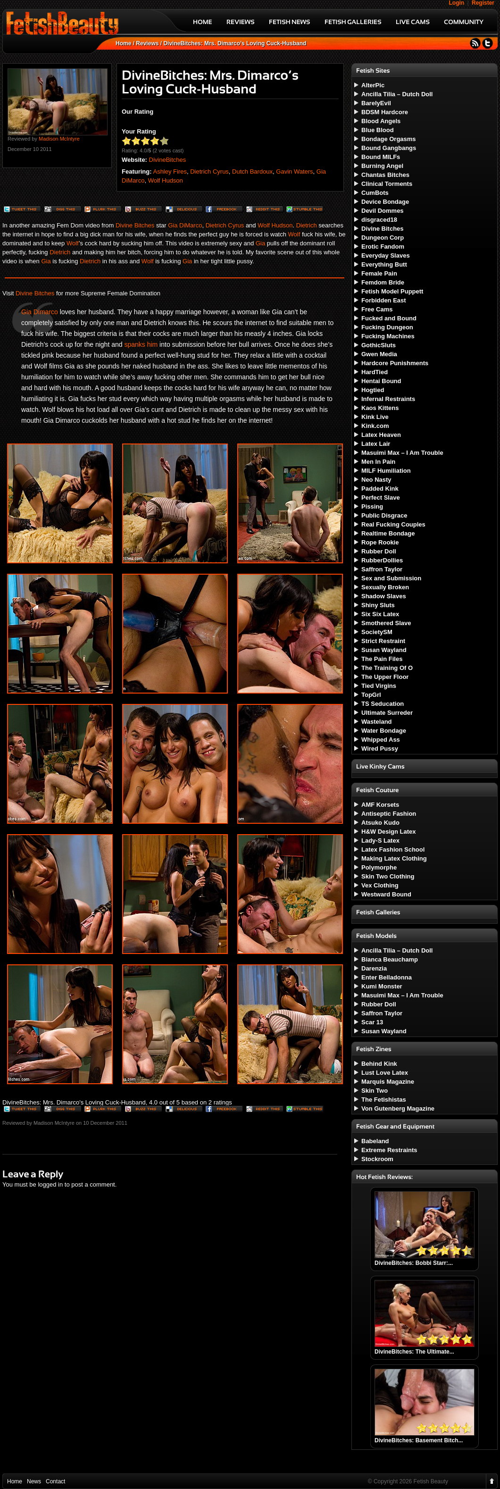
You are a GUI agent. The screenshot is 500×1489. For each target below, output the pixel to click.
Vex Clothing (380, 885)
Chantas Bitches (385, 174)
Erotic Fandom (382, 246)
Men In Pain (378, 461)
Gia (260, 243)
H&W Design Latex (388, 831)
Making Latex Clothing (394, 858)
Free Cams (376, 309)
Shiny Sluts (378, 605)
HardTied (374, 372)
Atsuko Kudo (380, 822)
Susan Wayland (384, 649)
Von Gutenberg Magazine (397, 1108)
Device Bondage (385, 201)
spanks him (141, 344)
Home (123, 43)
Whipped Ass (380, 739)
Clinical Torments (386, 183)
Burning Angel (382, 165)
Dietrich (306, 225)
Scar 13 (372, 1022)
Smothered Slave (386, 623)
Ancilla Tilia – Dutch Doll (397, 94)
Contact (55, 1481)
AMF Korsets (380, 804)
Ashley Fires (170, 171)
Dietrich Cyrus (209, 171)
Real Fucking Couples (393, 524)
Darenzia (374, 968)
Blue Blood (377, 130)
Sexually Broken (385, 587)
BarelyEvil (376, 103)
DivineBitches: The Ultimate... (414, 1351)
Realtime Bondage (388, 533)
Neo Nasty (376, 479)
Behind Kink (379, 1063)
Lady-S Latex (380, 840)
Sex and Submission (391, 578)
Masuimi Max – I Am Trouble (402, 452)
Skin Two (374, 1090)
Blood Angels (380, 121)
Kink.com (375, 425)
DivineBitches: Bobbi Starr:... (414, 1263)
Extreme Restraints (389, 1150)
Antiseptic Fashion (388, 813)
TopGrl (371, 694)
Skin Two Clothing (387, 876)
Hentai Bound (381, 381)
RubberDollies (382, 560)
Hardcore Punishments (394, 363)
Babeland (375, 1141)
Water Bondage (383, 730)
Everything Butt (384, 264)
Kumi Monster (381, 986)
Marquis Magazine (387, 1081)
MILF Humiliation (386, 470)
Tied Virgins (378, 685)
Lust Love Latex (384, 1072)
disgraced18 (379, 219)
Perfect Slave (380, 497)
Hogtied (372, 389)
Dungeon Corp (382, 237)
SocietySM (376, 632)
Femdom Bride (382, 282)
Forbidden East (383, 300)
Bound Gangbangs (388, 147)
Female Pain (379, 273)
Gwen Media (379, 354)
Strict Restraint (383, 640)
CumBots (375, 192)
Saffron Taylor (381, 569)
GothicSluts (378, 345)
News (34, 1481)
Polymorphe (379, 867)
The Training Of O (387, 667)
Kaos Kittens (380, 407)
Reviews (147, 43)
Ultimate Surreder (387, 712)
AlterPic (372, 85)
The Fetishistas (383, 1099)
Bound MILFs (380, 156)
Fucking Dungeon (387, 327)
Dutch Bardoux (252, 171)
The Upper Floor (384, 676)
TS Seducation (382, 703)
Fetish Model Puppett (392, 291)
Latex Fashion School (393, 849)
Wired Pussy (379, 748)
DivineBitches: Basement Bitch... (419, 1440)
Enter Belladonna (386, 977)
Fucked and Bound (389, 318)
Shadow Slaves (383, 596)
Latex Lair (375, 443)
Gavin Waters (294, 171)
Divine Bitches (135, 225)
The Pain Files (381, 658)
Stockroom (377, 1159)
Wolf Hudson (165, 180)
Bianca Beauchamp (389, 959)
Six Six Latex (380, 614)
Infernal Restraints (388, 398)
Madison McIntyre (59, 139)
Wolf (294, 234)
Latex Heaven (381, 434)
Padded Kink (380, 488)
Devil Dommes (382, 210)
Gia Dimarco (39, 312)
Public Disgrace (384, 515)
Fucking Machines (388, 336)
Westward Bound (386, 894)
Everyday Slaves (385, 255)
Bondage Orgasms (388, 138)
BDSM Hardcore (384, 112)
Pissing (372, 506)
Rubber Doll (378, 551)
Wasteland (376, 721)
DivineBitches (167, 159)
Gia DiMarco (185, 225)
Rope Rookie (380, 542)
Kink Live (375, 416)
